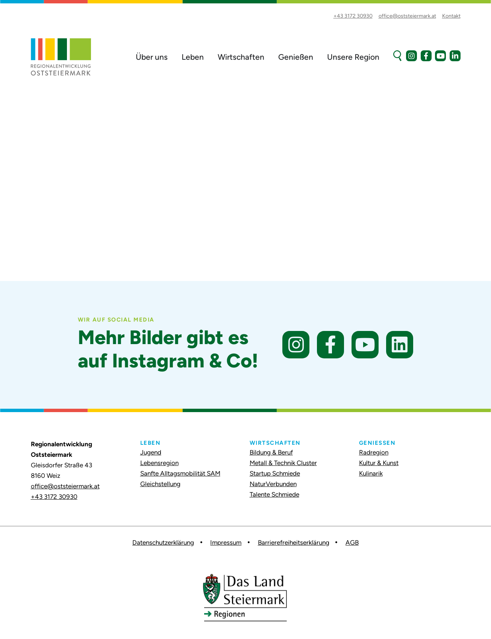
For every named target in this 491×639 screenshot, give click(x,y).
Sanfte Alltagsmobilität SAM (180, 473)
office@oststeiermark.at (65, 486)
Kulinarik (371, 473)
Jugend (150, 452)
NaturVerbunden (273, 484)
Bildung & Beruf (271, 452)
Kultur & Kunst (379, 463)
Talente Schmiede (274, 494)
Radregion (373, 452)
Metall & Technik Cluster (283, 463)
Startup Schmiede (275, 473)
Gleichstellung (160, 484)
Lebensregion (159, 463)
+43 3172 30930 (54, 496)
